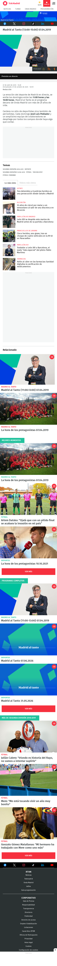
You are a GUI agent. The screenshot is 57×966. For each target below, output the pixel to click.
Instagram (23, 23)
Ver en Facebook (5, 865)
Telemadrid (28, 879)
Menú (53, 3)
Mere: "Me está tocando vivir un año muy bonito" (28, 780)
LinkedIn (43, 23)
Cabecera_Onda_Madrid (28, 16)
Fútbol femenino (9, 175)
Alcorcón (21, 202)
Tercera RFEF (38, 172)
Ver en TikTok (33, 865)
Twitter (13, 23)
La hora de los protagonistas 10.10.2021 (28, 542)
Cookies (28, 946)
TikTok (32, 23)
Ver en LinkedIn (42, 865)
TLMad (18, 9)
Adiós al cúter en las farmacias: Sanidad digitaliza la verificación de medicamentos (9, 264)
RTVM (28, 872)
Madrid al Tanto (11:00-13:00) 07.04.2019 (27, 369)
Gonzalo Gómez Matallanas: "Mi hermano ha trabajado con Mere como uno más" (28, 823)
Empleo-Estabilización (28, 923)
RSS (49, 69)
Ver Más (28, 571)
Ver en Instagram (24, 865)
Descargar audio (43, 69)
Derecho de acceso (28, 920)
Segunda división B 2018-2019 (14, 172)
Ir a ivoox (54, 69)
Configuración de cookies (28, 950)
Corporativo (28, 898)
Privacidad (28, 939)
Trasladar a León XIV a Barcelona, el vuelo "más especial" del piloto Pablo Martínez (9, 250)
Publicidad (29, 916)
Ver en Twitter (14, 865)
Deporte (28, 169)
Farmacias (21, 259)
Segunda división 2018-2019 (13, 169)
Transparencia (28, 908)
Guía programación (28, 890)
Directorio (28, 912)
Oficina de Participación (28, 935)
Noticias (7, 9)
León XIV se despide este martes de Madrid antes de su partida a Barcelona (9, 222)
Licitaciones (28, 927)
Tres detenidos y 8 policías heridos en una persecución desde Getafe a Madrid (9, 193)
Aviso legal (29, 942)
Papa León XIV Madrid (26, 217)
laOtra (28, 886)
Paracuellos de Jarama (27, 231)
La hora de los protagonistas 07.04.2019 (28, 409)
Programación (46, 9)
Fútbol (29, 172)
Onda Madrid (30, 9)
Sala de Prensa (28, 901)
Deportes (5, 560)
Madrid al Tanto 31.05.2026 (28, 679)
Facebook (4, 23)
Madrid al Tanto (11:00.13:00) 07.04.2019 (25, 390)
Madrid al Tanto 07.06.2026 (28, 639)
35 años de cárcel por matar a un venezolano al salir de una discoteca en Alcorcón (9, 207)
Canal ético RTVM (28, 931)
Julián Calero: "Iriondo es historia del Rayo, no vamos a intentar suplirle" (28, 736)
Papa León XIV (23, 245)
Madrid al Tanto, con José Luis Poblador (28, 51)
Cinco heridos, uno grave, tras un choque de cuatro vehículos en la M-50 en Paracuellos (9, 236)
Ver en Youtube (52, 865)
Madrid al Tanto (8, 387)
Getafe (20, 188)
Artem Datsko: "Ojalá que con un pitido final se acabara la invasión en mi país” (28, 499)
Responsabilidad (28, 905)
